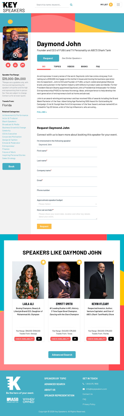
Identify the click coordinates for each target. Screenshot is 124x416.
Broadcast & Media (10, 124)
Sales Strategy (8, 158)
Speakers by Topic (55, 378)
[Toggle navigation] (118, 4)
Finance (5, 149)
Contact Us (88, 394)
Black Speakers (9, 121)
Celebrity (6, 130)
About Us (49, 389)
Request (48, 58)
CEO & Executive (9, 133)
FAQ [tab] (98, 66)
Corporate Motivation (12, 136)
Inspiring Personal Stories (13, 155)
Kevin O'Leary (100, 304)
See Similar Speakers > (72, 58)
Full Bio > (42, 112)
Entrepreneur (8, 146)
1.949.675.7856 (92, 384)
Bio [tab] (43, 66)
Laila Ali (28, 304)
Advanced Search (62, 354)
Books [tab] (84, 66)
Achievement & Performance (15, 115)
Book (11, 166)
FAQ (84, 399)
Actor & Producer (10, 118)
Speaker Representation (59, 395)
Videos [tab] (70, 66)
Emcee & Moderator (11, 143)
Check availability (24, 339)
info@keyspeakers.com (96, 389)
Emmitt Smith (64, 304)
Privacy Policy (89, 404)
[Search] (52, 5)
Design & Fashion (9, 140)
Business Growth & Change (14, 127)
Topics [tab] (57, 66)
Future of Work (9, 152)
